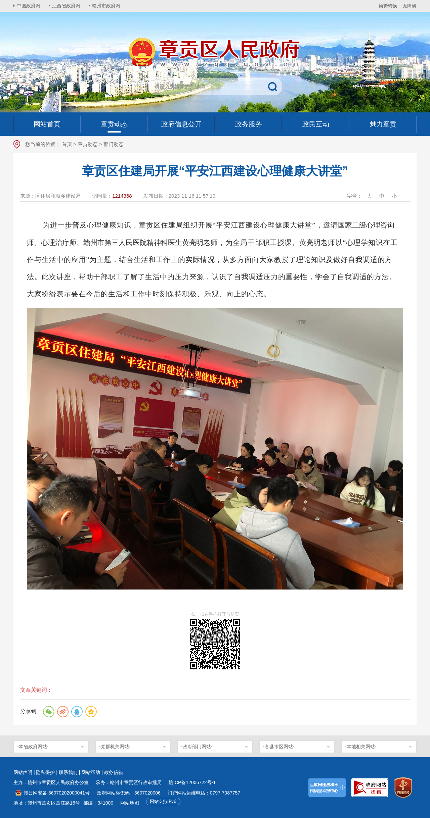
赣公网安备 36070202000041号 (57, 793)
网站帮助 (90, 772)
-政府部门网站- (196, 746)
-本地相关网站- (360, 746)
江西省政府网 (66, 5)
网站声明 (22, 772)
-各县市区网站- (278, 746)
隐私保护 (45, 772)
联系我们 (68, 772)
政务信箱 (113, 772)
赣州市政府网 (106, 5)
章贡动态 (88, 144)
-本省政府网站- (32, 746)
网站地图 (129, 803)
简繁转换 (388, 5)
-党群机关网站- (114, 746)
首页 (67, 144)
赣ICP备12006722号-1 (192, 782)
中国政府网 (28, 5)
